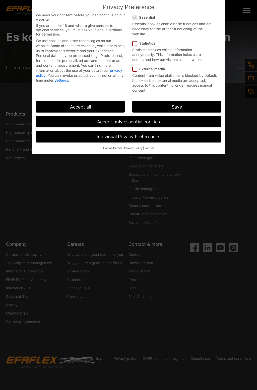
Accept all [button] (80, 107)
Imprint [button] (149, 148)
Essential (145, 17)
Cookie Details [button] (112, 148)
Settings (61, 80)
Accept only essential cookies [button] (128, 121)
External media (150, 69)
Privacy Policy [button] (133, 148)
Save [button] (177, 107)
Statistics (145, 43)
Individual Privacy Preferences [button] (128, 136)
